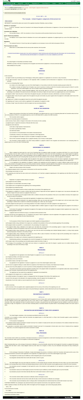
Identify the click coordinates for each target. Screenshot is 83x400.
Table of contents (8, 20)
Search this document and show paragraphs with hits (15, 12)
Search (20, 3)
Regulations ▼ (35, 3)
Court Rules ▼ (46, 3)
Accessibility (15, 397)
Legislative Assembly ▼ (72, 3)
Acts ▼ (27, 3)
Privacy (46, 397)
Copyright (36, 397)
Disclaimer (26, 397)
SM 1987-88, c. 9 (14, 9)
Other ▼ (61, 3)
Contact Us (56, 397)
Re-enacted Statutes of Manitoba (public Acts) (21, 5)
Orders (54, 3)
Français (78, 1)
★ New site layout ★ (7, 5)
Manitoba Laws (10, 3)
